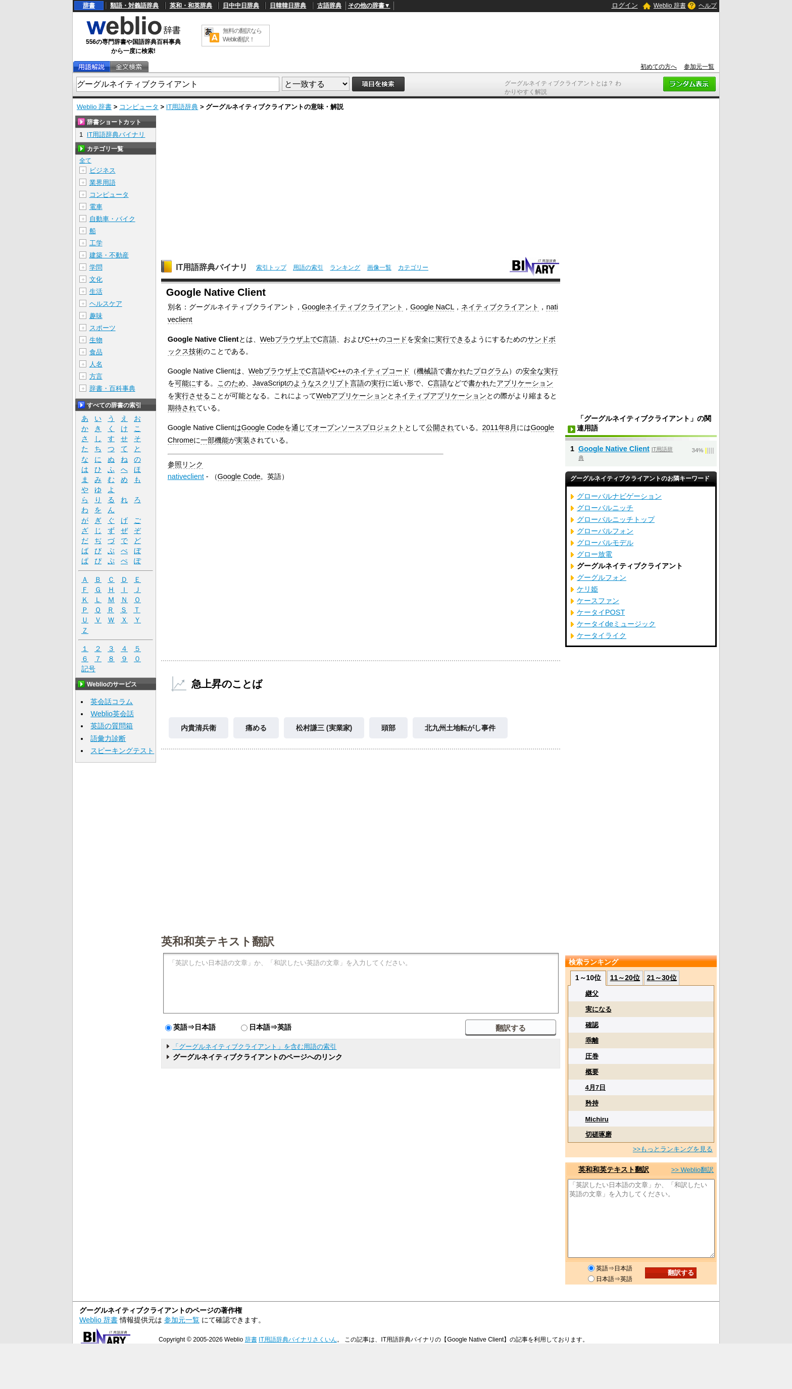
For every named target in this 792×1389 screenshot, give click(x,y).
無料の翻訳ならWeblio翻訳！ (242, 35)
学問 (96, 267)
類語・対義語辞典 (134, 5)
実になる (598, 1009)
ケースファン (598, 601)
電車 (96, 206)
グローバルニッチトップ (616, 519)
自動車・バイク (112, 219)
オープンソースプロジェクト (359, 427)
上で (310, 339)
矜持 (592, 1103)
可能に (185, 383)
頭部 (388, 728)
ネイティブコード (381, 371)
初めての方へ (658, 66)
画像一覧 (379, 267)
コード (396, 339)
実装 (243, 440)
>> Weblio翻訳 (692, 1169)
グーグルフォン (601, 577)
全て (85, 160)
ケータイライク (601, 635)
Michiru (597, 1119)
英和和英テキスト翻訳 (217, 940)
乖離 (592, 1040)
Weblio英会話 (112, 714)
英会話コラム (111, 702)
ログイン (625, 5)
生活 (96, 291)
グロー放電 (594, 554)
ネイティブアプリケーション (440, 396)
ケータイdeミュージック (616, 624)
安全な (533, 371)
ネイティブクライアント (500, 307)
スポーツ (102, 328)
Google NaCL (432, 307)
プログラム (491, 371)
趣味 (96, 315)
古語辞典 (329, 5)
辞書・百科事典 (112, 388)
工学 (96, 243)
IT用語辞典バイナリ (211, 267)
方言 (96, 376)
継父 (592, 993)
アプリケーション (525, 383)
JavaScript (269, 383)
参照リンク (185, 464)
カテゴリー (413, 267)
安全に (424, 339)
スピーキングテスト (122, 750)
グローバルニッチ (605, 508)
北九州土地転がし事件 (460, 728)
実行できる (453, 339)
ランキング (345, 267)
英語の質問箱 (111, 726)
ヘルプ (708, 5)
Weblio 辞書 (670, 5)
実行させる (192, 396)
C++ (371, 339)
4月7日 (595, 1087)
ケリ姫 (587, 589)
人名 (96, 364)
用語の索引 (308, 267)
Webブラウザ (281, 339)
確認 (592, 1025)
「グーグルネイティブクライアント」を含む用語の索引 (254, 1046)
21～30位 (661, 978)
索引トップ (271, 267)
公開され (440, 427)
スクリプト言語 (339, 383)
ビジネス (102, 170)
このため (231, 383)
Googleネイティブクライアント (352, 307)
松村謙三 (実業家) (324, 728)
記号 (88, 669)
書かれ (455, 371)
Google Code (262, 427)
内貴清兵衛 (198, 728)
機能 (222, 440)
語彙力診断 (108, 738)
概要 (592, 1072)
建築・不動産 (109, 255)
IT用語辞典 (182, 107)
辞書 (89, 5)
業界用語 (102, 182)
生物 (96, 340)
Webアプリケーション (351, 396)
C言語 (326, 339)
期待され (182, 408)
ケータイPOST (601, 612)
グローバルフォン (605, 531)
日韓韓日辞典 (288, 5)
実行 (551, 371)
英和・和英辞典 (191, 5)
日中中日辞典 (241, 5)
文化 (96, 279)
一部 (208, 440)
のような (300, 383)
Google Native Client (614, 449)
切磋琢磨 (598, 1134)
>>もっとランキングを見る (673, 1149)
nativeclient (186, 476)
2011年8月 (499, 427)
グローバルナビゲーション (619, 496)
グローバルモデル (605, 543)
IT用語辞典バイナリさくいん (298, 1339)
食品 (96, 352)
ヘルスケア (105, 303)
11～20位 (625, 978)
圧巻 (592, 1056)
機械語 (427, 371)
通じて (302, 427)
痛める (256, 728)
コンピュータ (139, 107)
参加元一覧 (699, 66)
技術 (196, 351)
